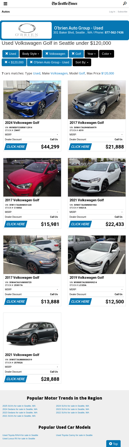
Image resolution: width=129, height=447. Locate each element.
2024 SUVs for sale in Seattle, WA (72, 406)
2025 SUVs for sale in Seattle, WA (19, 406)
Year (91, 53)
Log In (112, 11)
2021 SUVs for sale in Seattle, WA (19, 416)
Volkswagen (55, 53)
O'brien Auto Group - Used (49, 62)
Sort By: (81, 62)
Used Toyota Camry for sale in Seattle (74, 435)
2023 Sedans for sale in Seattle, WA (20, 412)
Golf (76, 53)
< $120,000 (14, 62)
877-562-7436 (114, 32)
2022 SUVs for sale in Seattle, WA (72, 412)
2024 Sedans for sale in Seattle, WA (20, 409)
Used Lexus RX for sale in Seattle (19, 438)
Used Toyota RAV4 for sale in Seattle (20, 435)
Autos (6, 11)
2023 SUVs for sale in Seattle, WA (72, 409)
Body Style (30, 53)
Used (10, 53)
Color (106, 53)
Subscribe (122, 11)
